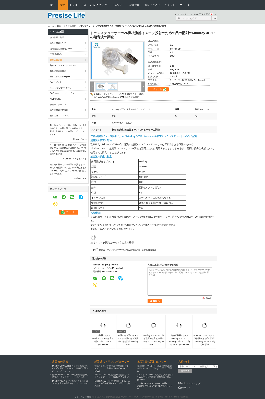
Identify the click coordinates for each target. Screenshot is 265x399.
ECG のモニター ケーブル (62, 93)
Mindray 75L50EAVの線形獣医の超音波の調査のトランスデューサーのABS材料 (153, 340)
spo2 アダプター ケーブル (62, 88)
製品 (62, 5)
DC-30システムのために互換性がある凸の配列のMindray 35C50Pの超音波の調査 (204, 340)
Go (214, 18)
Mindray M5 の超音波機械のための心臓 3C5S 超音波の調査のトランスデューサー (70, 383)
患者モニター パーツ (59, 104)
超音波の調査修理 (58, 71)
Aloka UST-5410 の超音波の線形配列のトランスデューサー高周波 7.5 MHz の (111, 375)
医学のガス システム (59, 115)
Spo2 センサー (56, 82)
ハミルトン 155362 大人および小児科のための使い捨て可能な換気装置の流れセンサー (155, 377)
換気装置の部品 (57, 37)
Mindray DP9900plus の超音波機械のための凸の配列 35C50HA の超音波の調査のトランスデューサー (70, 368)
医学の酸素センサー (59, 43)
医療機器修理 (56, 54)
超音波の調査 (70, 26)
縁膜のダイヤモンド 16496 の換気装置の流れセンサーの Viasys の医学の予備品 (154, 368)
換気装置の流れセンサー (61, 49)
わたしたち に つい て (94, 5)
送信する (185, 371)
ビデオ (74, 5)
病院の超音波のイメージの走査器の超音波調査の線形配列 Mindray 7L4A (128, 340)
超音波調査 (135, 250)
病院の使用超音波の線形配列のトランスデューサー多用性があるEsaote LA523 (111, 368)
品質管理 (134, 5)
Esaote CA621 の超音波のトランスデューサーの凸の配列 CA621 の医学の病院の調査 (112, 383)
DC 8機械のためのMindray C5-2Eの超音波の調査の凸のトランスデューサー (102, 340)
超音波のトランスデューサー (63, 65)
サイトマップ (193, 383)
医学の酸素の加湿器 (59, 110)
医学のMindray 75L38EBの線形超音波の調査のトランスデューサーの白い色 (70, 375)
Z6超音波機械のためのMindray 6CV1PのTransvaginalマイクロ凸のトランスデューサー (179, 340)
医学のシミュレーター (60, 76)
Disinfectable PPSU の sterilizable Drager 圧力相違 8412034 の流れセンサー (155, 386)
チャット (170, 5)
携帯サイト (184, 387)
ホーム (51, 26)
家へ (52, 5)
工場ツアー (118, 5)
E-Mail (181, 383)
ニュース (185, 5)
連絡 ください (152, 5)
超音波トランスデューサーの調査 (114, 250)
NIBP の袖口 (55, 99)
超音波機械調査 (149, 250)
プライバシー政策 (83, 397)
